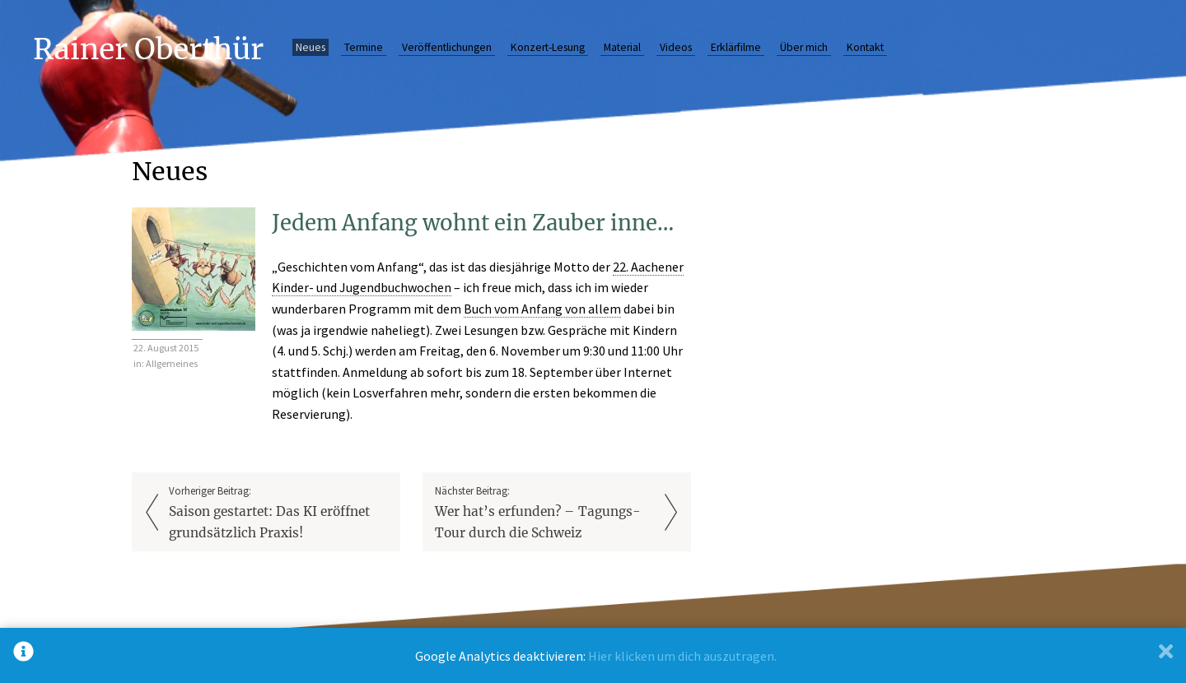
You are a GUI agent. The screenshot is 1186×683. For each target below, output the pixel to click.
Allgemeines (172, 363)
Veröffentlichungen (447, 47)
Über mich (804, 47)
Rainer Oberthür (148, 48)
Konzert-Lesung (548, 47)
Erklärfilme (736, 47)
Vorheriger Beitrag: (278, 514)
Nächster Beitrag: (544, 514)
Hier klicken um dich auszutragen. (682, 656)
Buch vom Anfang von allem (542, 308)
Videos (676, 47)
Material (622, 47)
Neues (310, 47)
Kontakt (865, 47)
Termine (363, 47)
